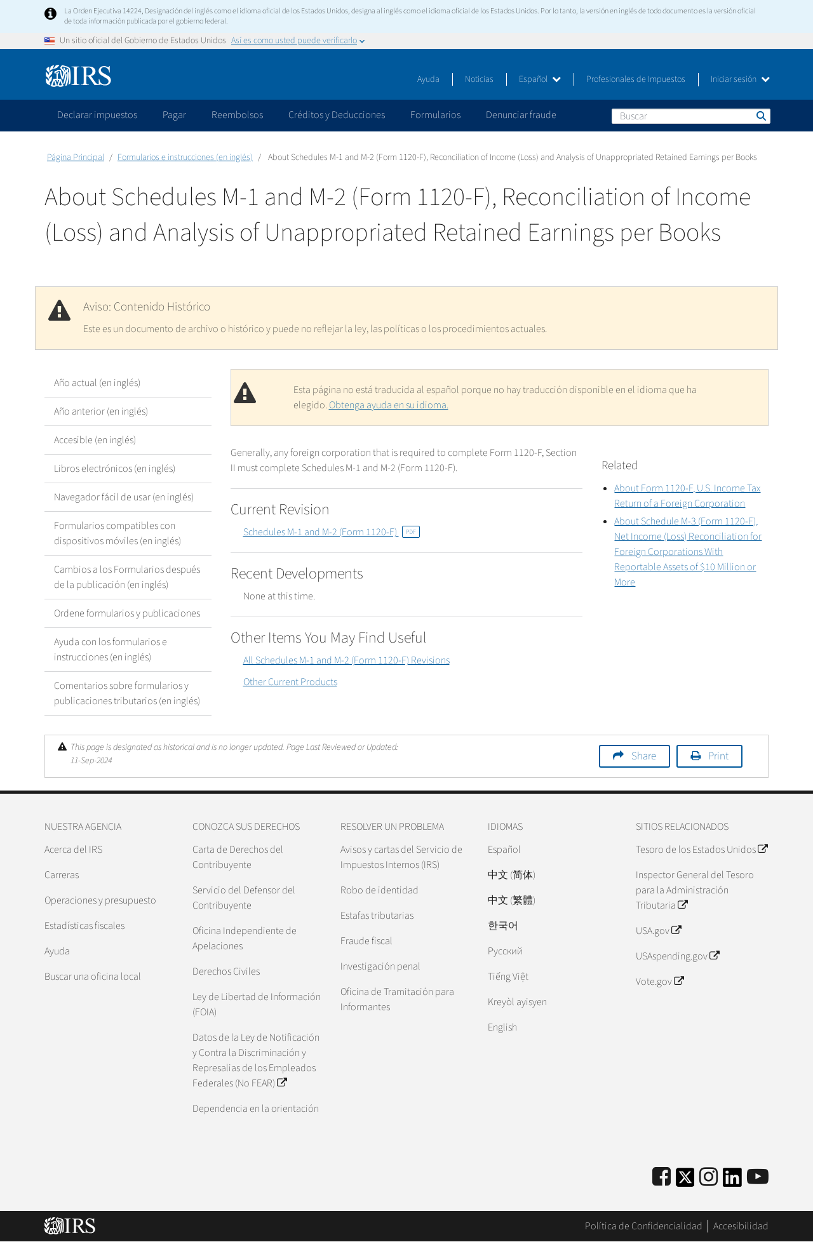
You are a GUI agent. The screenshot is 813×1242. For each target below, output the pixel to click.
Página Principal (75, 157)
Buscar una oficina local (92, 977)
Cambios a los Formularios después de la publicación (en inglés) (127, 577)
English (502, 1027)
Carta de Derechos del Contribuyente (237, 857)
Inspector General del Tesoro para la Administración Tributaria (695, 890)
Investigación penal (380, 966)
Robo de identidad (379, 890)
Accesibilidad (741, 1226)
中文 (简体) (511, 875)
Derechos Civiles (226, 971)
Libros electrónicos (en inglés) (114, 469)
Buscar (760, 115)
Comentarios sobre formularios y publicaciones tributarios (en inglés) (127, 693)
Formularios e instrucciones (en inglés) (185, 157)
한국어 (503, 926)
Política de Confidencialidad (643, 1226)
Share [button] (643, 756)
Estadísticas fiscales (84, 926)
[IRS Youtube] (758, 1177)
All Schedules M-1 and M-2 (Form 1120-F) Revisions (346, 660)
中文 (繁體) (511, 900)
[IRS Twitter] (685, 1181)
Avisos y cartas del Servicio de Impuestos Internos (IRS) (401, 857)
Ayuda (428, 79)
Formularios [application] (435, 115)
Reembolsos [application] (237, 115)
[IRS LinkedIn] (732, 1181)
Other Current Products (290, 682)
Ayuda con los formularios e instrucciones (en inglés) (110, 649)
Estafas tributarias (376, 916)
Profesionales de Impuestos (635, 79)
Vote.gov (659, 982)
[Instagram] (708, 1177)
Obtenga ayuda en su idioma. (388, 405)
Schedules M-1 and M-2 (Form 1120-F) (331, 532)
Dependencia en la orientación (255, 1109)
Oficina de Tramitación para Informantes (397, 999)
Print (718, 756)
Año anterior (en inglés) (101, 411)
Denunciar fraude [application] (521, 115)
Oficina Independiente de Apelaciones (244, 938)
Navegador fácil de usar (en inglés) (124, 497)
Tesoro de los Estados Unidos (701, 850)
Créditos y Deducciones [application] (336, 115)
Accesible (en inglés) (95, 440)
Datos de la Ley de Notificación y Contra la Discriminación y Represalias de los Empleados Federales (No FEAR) (255, 1060)
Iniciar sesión (740, 79)
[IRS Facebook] (661, 1177)
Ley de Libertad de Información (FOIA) (256, 1004)
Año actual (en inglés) (97, 383)
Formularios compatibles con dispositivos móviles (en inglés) (117, 533)
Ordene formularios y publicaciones (127, 613)
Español (540, 79)
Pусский (505, 951)
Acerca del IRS (73, 850)
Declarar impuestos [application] (97, 115)
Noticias (479, 79)
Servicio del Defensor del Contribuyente (243, 897)
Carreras (61, 875)
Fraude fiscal (366, 941)
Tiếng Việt (508, 977)
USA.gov (658, 931)
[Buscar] (691, 116)
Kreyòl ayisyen (517, 1002)
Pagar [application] (174, 115)
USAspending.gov (677, 956)
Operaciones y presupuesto (100, 900)
